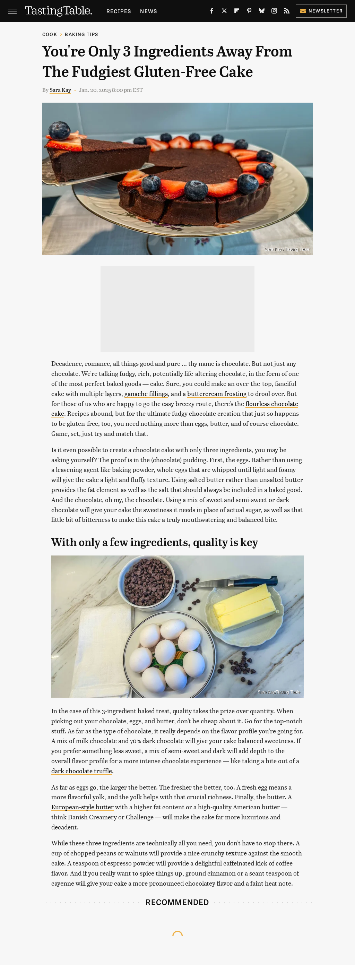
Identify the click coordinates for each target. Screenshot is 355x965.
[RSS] (286, 12)
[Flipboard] (236, 12)
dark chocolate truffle (81, 770)
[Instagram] (274, 12)
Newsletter (321, 10)
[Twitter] (224, 12)
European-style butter (82, 806)
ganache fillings (146, 393)
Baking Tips (81, 34)
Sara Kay (60, 90)
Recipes (118, 11)
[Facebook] (211, 12)
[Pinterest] (249, 12)
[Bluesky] (261, 12)
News (148, 11)
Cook (49, 34)
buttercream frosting (216, 393)
